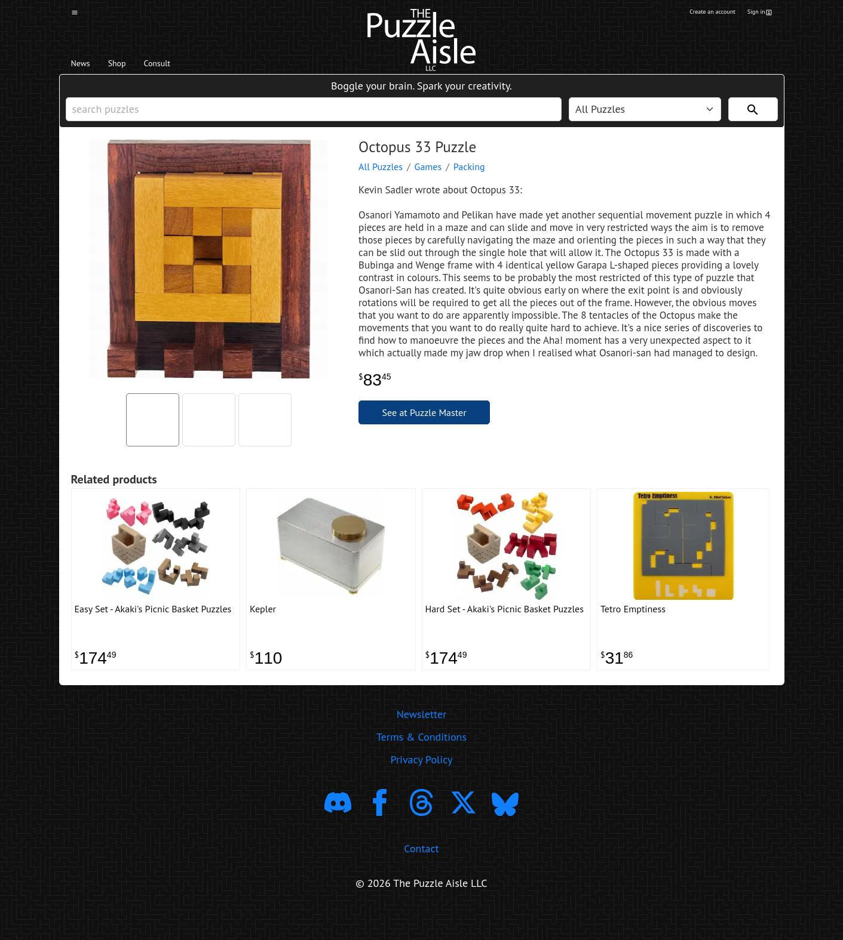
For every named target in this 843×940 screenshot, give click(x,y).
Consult (186, 66)
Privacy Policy (422, 787)
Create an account (695, 14)
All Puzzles (380, 183)
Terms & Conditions (421, 765)
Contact (421, 876)
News (86, 66)
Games (428, 183)
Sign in (758, 14)
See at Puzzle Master (424, 429)
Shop (133, 66)
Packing (469, 183)
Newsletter (422, 742)
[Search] (753, 120)
